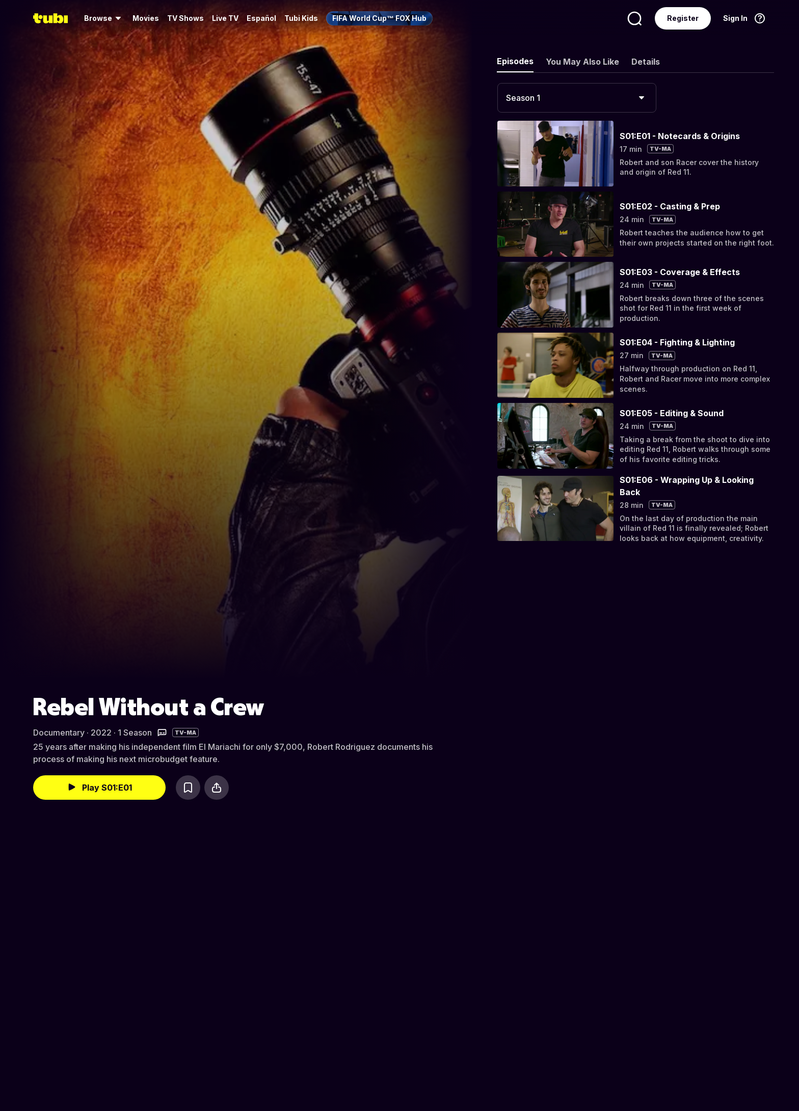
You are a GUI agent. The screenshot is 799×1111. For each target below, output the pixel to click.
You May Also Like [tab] (582, 62)
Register (683, 18)
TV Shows (185, 18)
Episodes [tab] (515, 61)
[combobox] (577, 98)
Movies (145, 18)
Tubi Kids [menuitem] (301, 18)
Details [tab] (645, 62)
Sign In (735, 18)
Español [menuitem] (261, 18)
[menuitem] (104, 18)
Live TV (225, 18)
